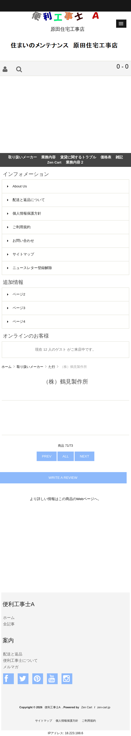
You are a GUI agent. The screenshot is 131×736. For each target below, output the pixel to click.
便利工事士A (53, 707)
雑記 (119, 157)
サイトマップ (20, 254)
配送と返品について (26, 200)
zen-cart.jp (103, 707)
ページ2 (16, 294)
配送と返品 (12, 654)
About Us (17, 186)
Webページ (85, 499)
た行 (51, 367)
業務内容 (48, 157)
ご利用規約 (19, 227)
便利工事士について (20, 660)
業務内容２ (75, 162)
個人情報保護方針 (24, 213)
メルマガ (10, 667)
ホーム (7, 367)
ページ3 (16, 308)
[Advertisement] (65, 114)
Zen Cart (54, 162)
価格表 (105, 157)
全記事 (9, 624)
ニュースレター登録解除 (29, 268)
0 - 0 (122, 66)
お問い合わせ (20, 241)
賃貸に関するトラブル (78, 157)
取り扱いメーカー (30, 367)
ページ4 (16, 321)
